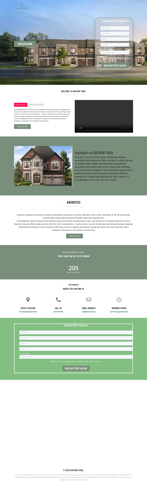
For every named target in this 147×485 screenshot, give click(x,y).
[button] (20, 105)
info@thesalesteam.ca (88, 312)
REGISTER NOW (25, 44)
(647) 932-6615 (58, 312)
